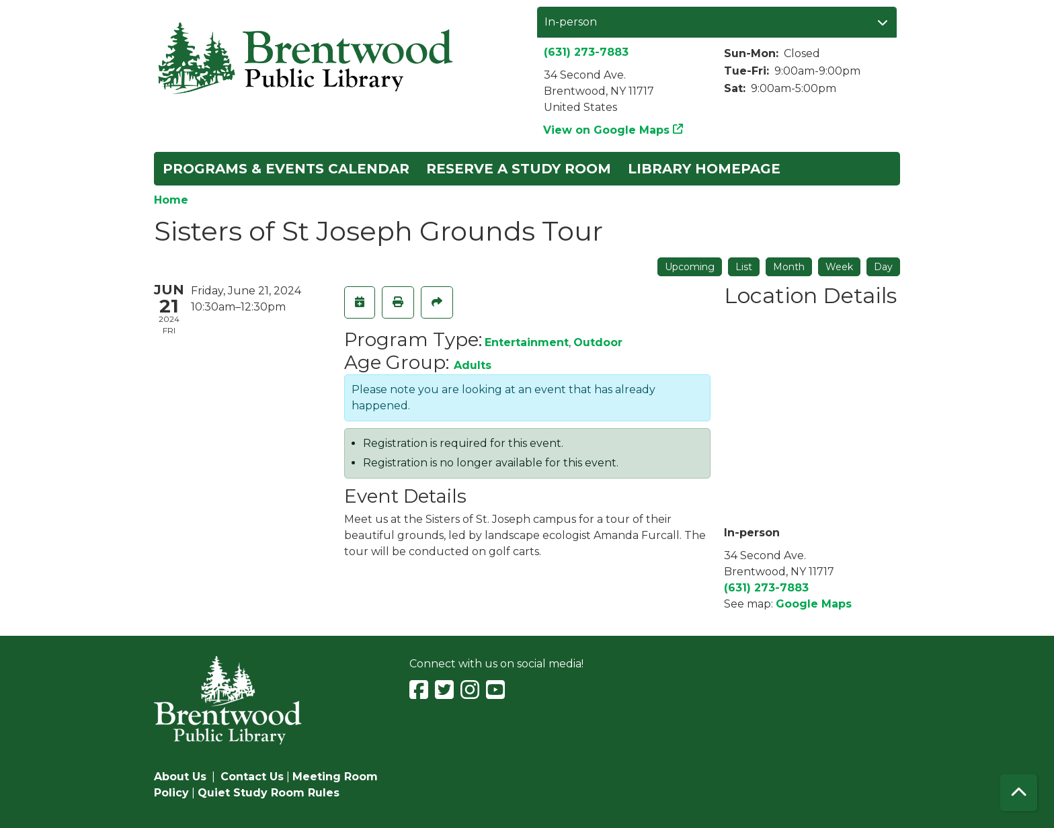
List (743, 267)
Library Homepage (704, 169)
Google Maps (814, 603)
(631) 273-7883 (586, 52)
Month (789, 267)
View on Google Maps (607, 130)
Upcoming (690, 267)
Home (171, 200)
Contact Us (252, 776)
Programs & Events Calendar (286, 169)
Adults (472, 365)
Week (839, 267)
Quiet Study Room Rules (268, 792)
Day (883, 267)
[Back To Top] (1018, 792)
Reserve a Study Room (518, 169)
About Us (180, 776)
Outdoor (597, 342)
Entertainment (527, 342)
